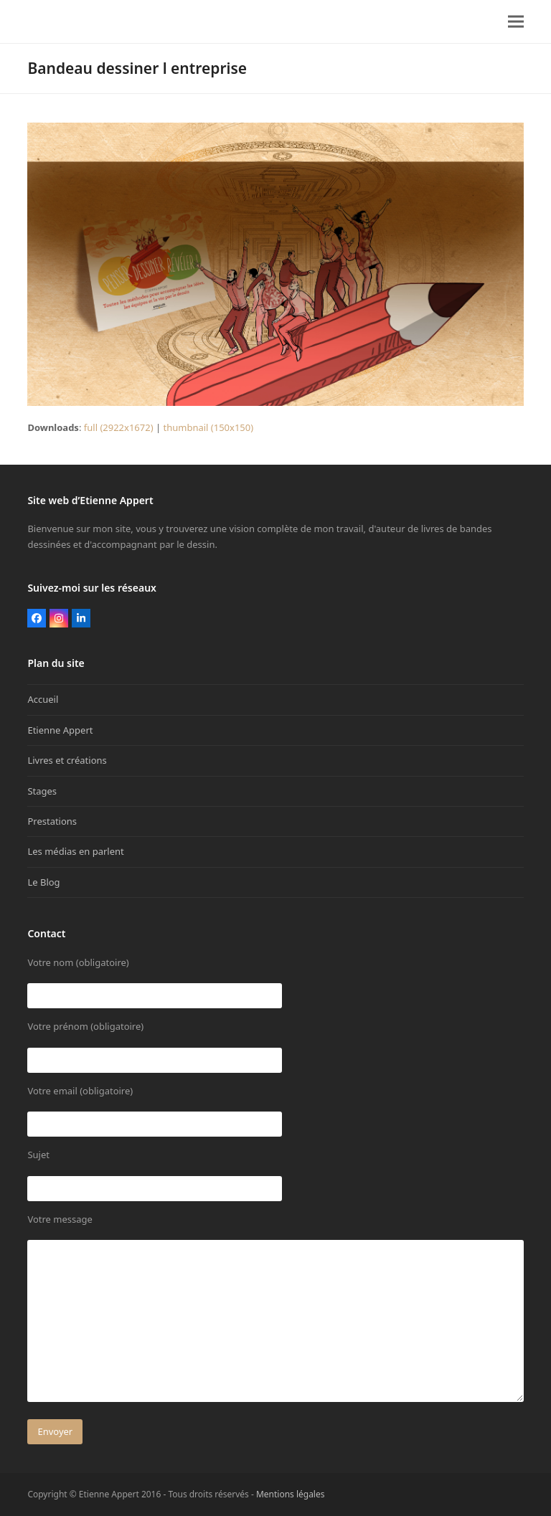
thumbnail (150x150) (208, 427)
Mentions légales (290, 1494)
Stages (42, 791)
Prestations (52, 821)
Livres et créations (66, 760)
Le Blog (43, 882)
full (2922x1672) (119, 427)
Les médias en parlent (75, 851)
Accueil (42, 699)
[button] (516, 22)
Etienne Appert (60, 730)
